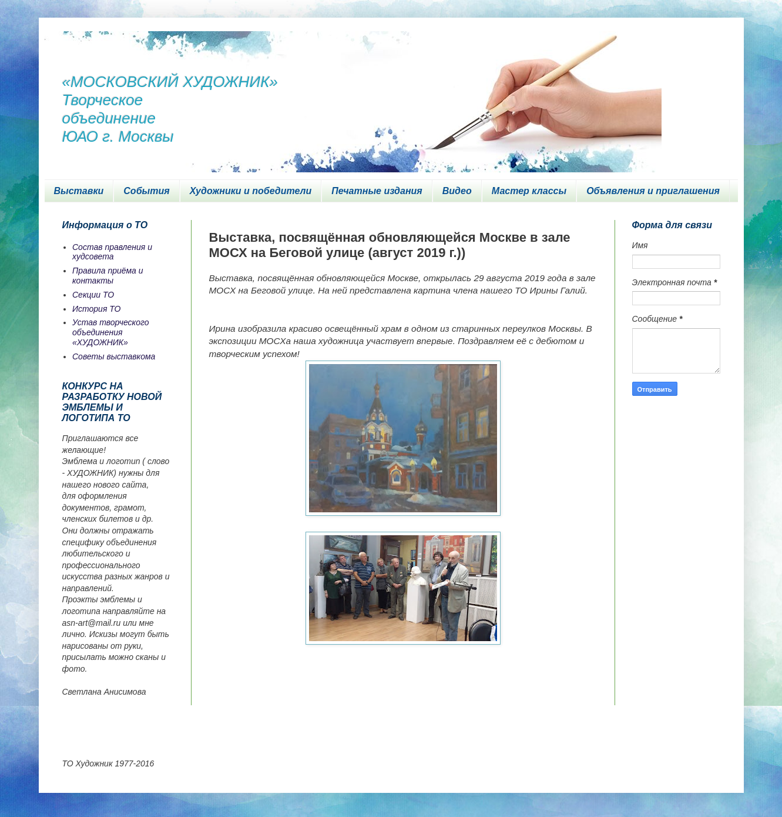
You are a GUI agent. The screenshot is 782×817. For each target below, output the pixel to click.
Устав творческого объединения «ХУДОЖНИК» (110, 332)
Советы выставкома (113, 356)
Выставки (79, 191)
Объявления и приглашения (653, 191)
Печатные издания (376, 191)
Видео (457, 191)
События (146, 191)
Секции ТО (93, 294)
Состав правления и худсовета (112, 252)
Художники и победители (251, 191)
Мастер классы (529, 191)
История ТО (96, 309)
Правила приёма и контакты (107, 275)
